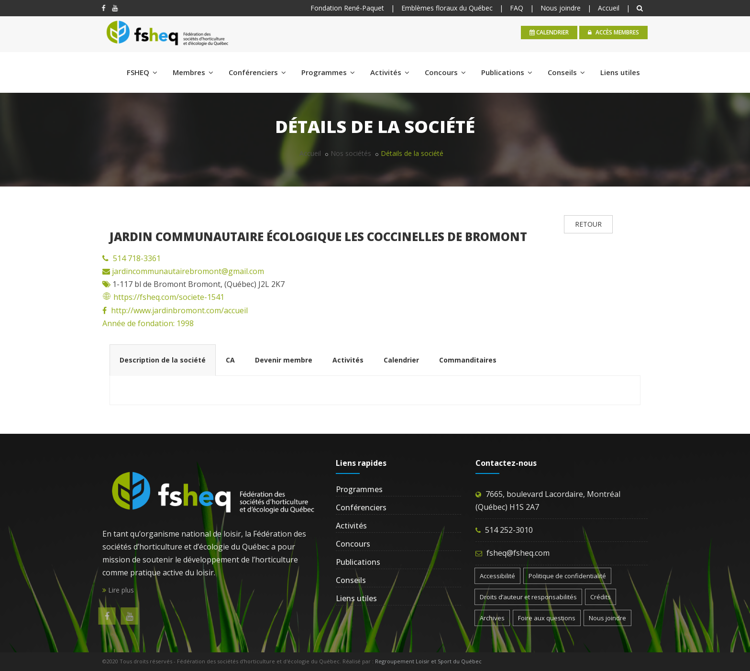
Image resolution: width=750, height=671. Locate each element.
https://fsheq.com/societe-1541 (163, 297)
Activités (389, 72)
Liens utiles (620, 72)
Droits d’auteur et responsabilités (528, 597)
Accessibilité (497, 576)
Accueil (608, 7)
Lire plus (118, 589)
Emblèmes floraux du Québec (447, 7)
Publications (506, 72)
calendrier (549, 32)
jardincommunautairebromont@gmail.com (187, 271)
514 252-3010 (509, 530)
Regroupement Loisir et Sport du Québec (428, 661)
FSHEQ (142, 72)
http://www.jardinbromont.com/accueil (179, 310)
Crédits (600, 597)
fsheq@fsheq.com (518, 553)
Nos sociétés (351, 153)
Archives (492, 618)
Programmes (328, 72)
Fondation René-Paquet (347, 7)
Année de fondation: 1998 (148, 323)
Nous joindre (560, 7)
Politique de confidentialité (567, 576)
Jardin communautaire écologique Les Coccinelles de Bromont (318, 236)
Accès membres (613, 32)
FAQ (516, 7)
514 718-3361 (137, 258)
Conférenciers (257, 72)
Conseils (566, 72)
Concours (445, 72)
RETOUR (588, 224)
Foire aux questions (546, 618)
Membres (193, 72)
